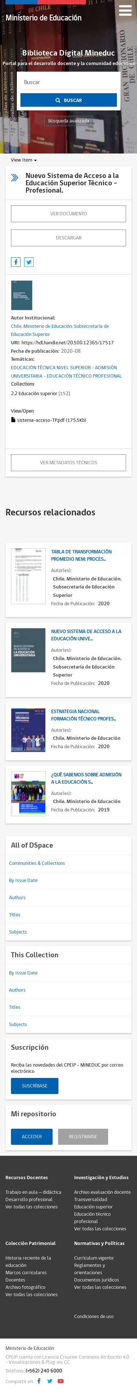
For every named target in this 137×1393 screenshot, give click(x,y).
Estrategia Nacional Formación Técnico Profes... (83, 715)
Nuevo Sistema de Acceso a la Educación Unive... (86, 635)
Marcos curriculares (26, 1272)
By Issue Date (23, 880)
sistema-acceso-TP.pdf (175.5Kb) (48, 420)
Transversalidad (90, 1199)
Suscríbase (34, 1086)
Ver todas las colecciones (31, 1207)
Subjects (18, 932)
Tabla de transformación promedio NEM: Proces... (81, 555)
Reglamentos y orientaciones (89, 1269)
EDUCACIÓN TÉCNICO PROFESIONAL (84, 376)
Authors (17, 897)
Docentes (15, 1280)
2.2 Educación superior (34, 393)
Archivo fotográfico (25, 1287)
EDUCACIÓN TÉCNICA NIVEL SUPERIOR (51, 367)
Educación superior (93, 1207)
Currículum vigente (94, 1258)
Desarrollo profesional (29, 1199)
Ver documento (68, 213)
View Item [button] (24, 160)
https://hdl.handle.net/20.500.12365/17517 (68, 343)
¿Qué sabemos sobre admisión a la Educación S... (86, 778)
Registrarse (83, 1136)
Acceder (32, 1136)
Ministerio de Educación (43, 18)
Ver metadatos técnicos (68, 462)
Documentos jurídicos (96, 1280)
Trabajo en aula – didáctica (33, 1192)
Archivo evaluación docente (102, 1192)
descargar (68, 238)
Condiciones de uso (94, 1316)
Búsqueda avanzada (68, 121)
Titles (14, 915)
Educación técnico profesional (92, 1218)
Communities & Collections (37, 863)
